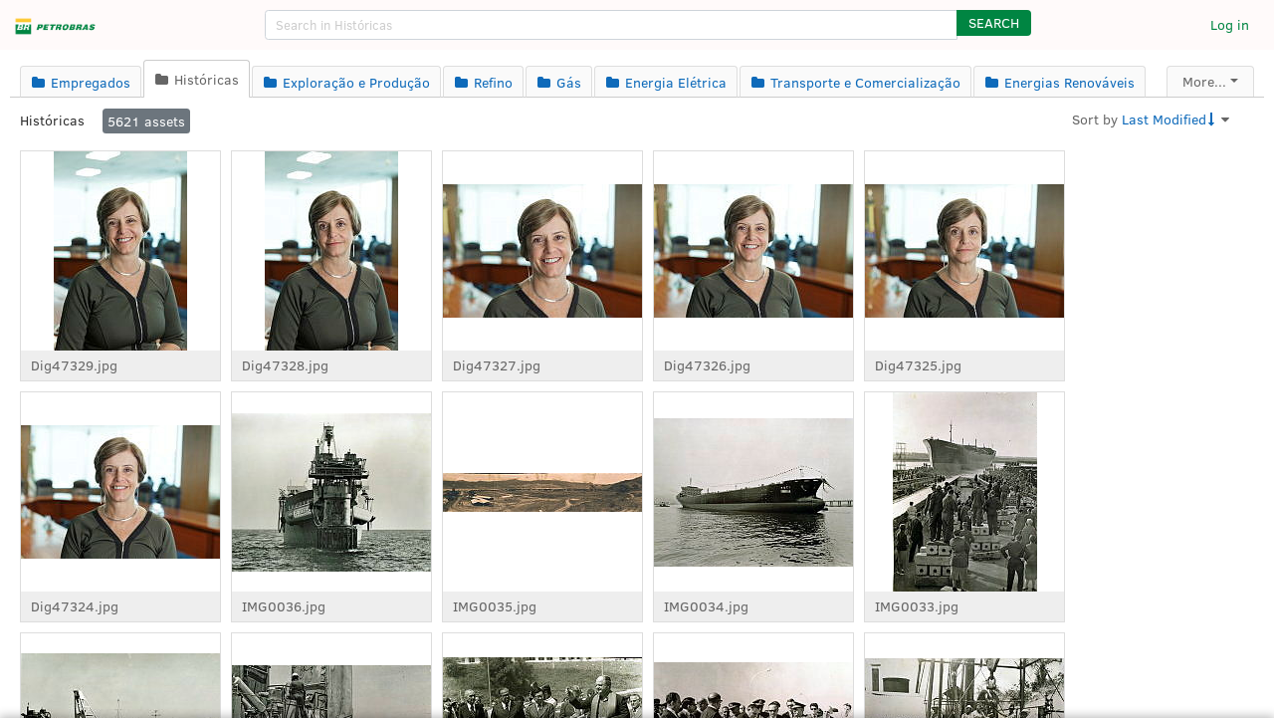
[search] (611, 25)
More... (1204, 81)
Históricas (52, 120)
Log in (1229, 24)
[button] (993, 23)
